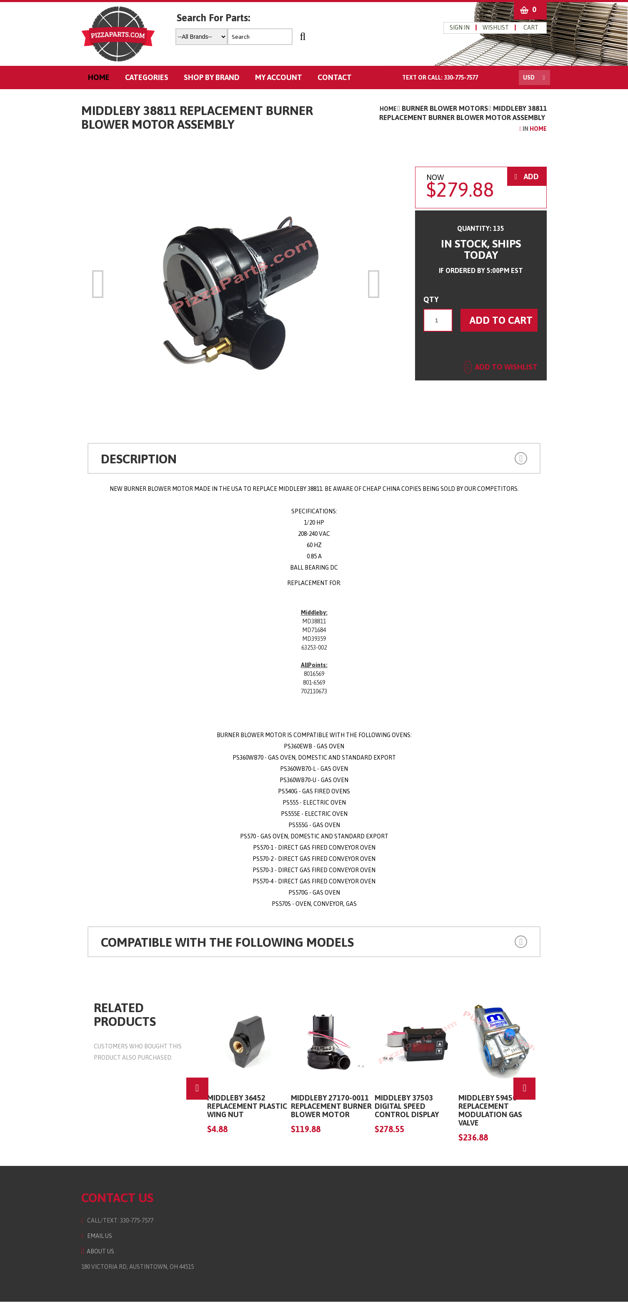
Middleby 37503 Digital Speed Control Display (404, 1107)
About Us (93, 1252)
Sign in (464, 27)
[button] (488, 458)
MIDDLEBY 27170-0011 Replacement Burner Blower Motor (328, 1107)
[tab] (314, 459)
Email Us (92, 1237)
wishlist (500, 27)
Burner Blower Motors (449, 109)
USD (534, 78)
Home (392, 110)
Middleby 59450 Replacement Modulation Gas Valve (488, 1111)
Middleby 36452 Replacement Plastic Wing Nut (245, 1107)
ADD (531, 177)
